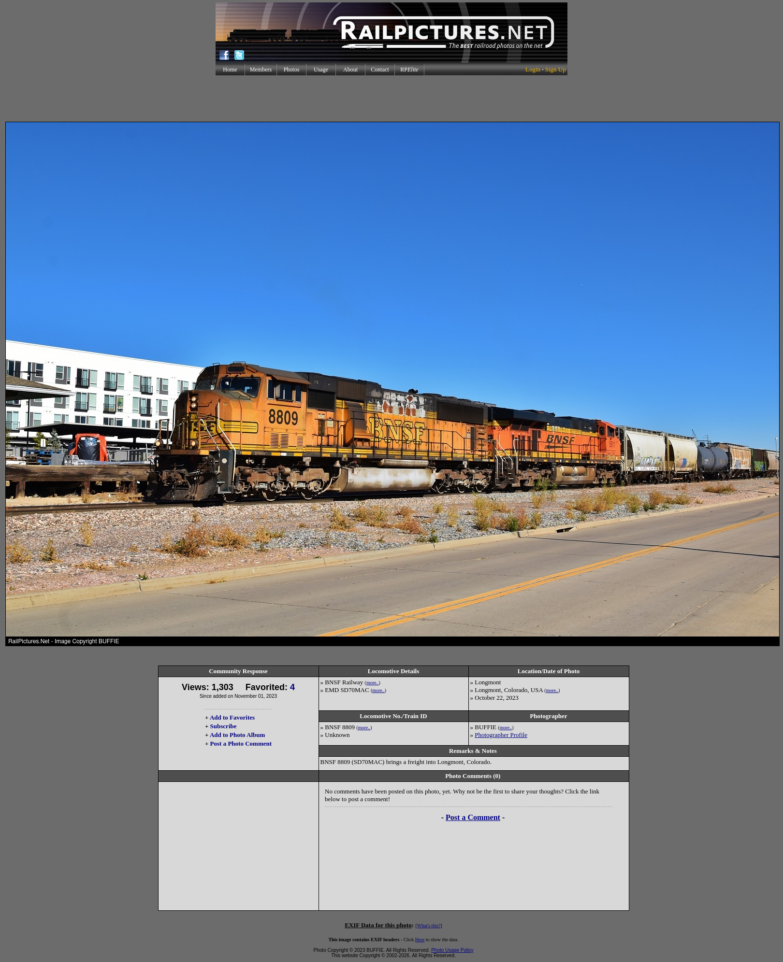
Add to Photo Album (237, 734)
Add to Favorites (232, 717)
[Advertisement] (391, 98)
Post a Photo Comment (241, 743)
